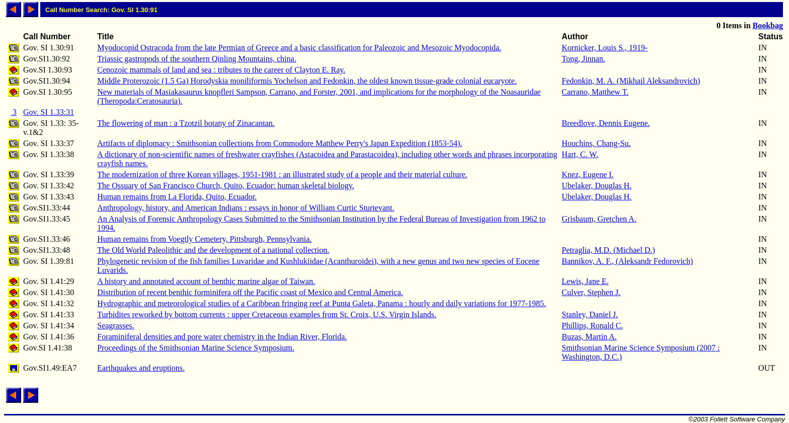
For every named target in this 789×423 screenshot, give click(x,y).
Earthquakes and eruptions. (141, 368)
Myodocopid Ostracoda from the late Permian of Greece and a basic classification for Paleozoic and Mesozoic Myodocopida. (299, 47)
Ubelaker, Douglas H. (597, 185)
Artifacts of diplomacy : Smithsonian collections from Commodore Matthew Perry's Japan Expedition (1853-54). (279, 143)
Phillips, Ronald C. (592, 325)
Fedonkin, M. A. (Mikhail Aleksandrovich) (631, 81)
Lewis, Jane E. (585, 281)
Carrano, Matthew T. (595, 92)
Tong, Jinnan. (583, 58)
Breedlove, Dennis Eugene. (606, 123)
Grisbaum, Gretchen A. (599, 219)
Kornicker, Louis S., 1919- (605, 47)
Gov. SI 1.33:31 (48, 112)
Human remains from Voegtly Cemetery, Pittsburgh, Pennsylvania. (204, 239)
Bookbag (768, 25)
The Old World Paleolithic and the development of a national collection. (213, 250)
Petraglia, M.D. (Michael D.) (608, 250)
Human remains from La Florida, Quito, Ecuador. (177, 196)
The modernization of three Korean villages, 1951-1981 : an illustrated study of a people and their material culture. (282, 174)
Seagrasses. (115, 325)
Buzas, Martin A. (589, 336)
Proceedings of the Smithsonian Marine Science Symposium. (195, 347)
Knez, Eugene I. (587, 174)
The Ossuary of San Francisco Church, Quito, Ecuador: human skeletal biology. (225, 185)
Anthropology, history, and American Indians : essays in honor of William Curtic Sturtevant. (245, 207)
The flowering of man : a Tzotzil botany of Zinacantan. (185, 123)
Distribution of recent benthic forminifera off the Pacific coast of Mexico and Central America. (250, 292)
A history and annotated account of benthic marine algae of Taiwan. (206, 281)
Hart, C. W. (580, 154)
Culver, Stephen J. (591, 292)
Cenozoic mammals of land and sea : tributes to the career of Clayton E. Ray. (221, 69)
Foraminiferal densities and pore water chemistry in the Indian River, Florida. (222, 336)
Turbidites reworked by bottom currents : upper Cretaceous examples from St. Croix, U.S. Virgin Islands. (266, 314)
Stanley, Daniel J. (590, 314)
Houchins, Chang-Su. (596, 143)
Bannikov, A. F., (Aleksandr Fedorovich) (627, 261)
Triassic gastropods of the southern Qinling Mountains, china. (196, 58)
